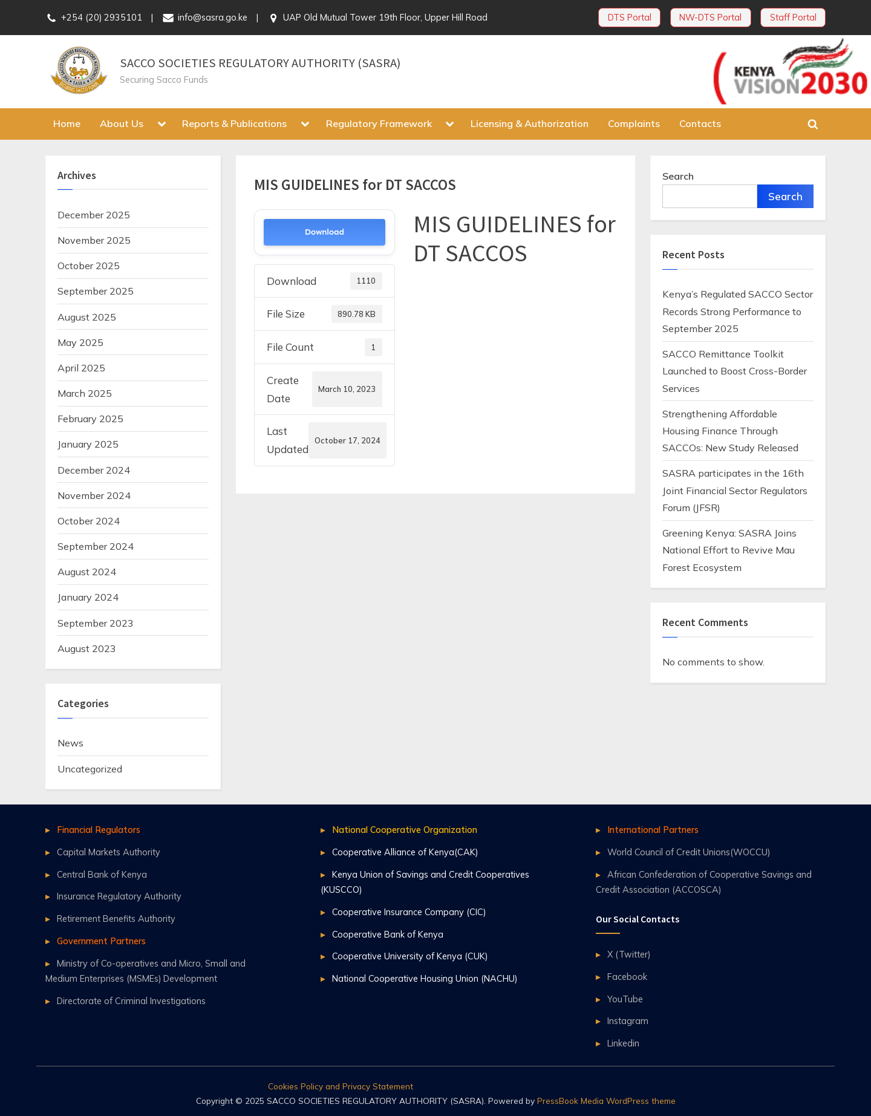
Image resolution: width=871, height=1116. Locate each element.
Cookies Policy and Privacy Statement (340, 1086)
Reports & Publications (234, 123)
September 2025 (95, 291)
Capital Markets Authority (108, 852)
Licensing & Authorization (530, 123)
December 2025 (93, 215)
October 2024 (88, 521)
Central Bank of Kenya (102, 874)
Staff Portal (793, 17)
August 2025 (86, 317)
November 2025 (94, 240)
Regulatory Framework (379, 123)
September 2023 (95, 623)
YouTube (625, 999)
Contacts (700, 123)
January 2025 (88, 444)
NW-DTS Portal (710, 17)
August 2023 (86, 648)
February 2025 (90, 419)
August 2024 (86, 572)
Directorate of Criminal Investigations (131, 1001)
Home (66, 123)
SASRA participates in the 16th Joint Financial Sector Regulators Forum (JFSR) (734, 490)
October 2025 (88, 265)
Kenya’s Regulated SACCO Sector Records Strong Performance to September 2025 (737, 311)
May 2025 (80, 342)
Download (324, 232)
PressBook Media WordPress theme (606, 1100)
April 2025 (81, 368)
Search (678, 176)
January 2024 (88, 597)
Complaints (634, 123)
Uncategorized (89, 769)
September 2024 (95, 546)
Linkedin (623, 1043)
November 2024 (94, 495)
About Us (121, 123)
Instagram (627, 1020)
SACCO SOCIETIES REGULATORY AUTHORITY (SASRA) (260, 63)
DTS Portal (629, 17)
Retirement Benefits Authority (116, 918)
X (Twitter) (628, 954)
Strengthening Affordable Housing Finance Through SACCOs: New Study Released (730, 431)
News (70, 743)
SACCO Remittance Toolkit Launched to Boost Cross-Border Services (734, 371)
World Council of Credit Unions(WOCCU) (688, 852)
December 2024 (93, 470)
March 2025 (84, 393)
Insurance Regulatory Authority (119, 896)
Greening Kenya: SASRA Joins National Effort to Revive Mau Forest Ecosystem (729, 550)
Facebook (627, 976)
